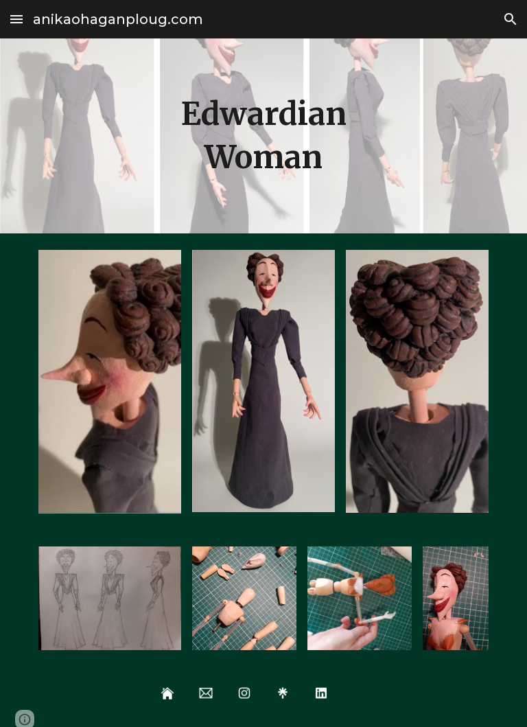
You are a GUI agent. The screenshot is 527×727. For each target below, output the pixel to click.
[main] (263, 135)
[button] (16, 19)
